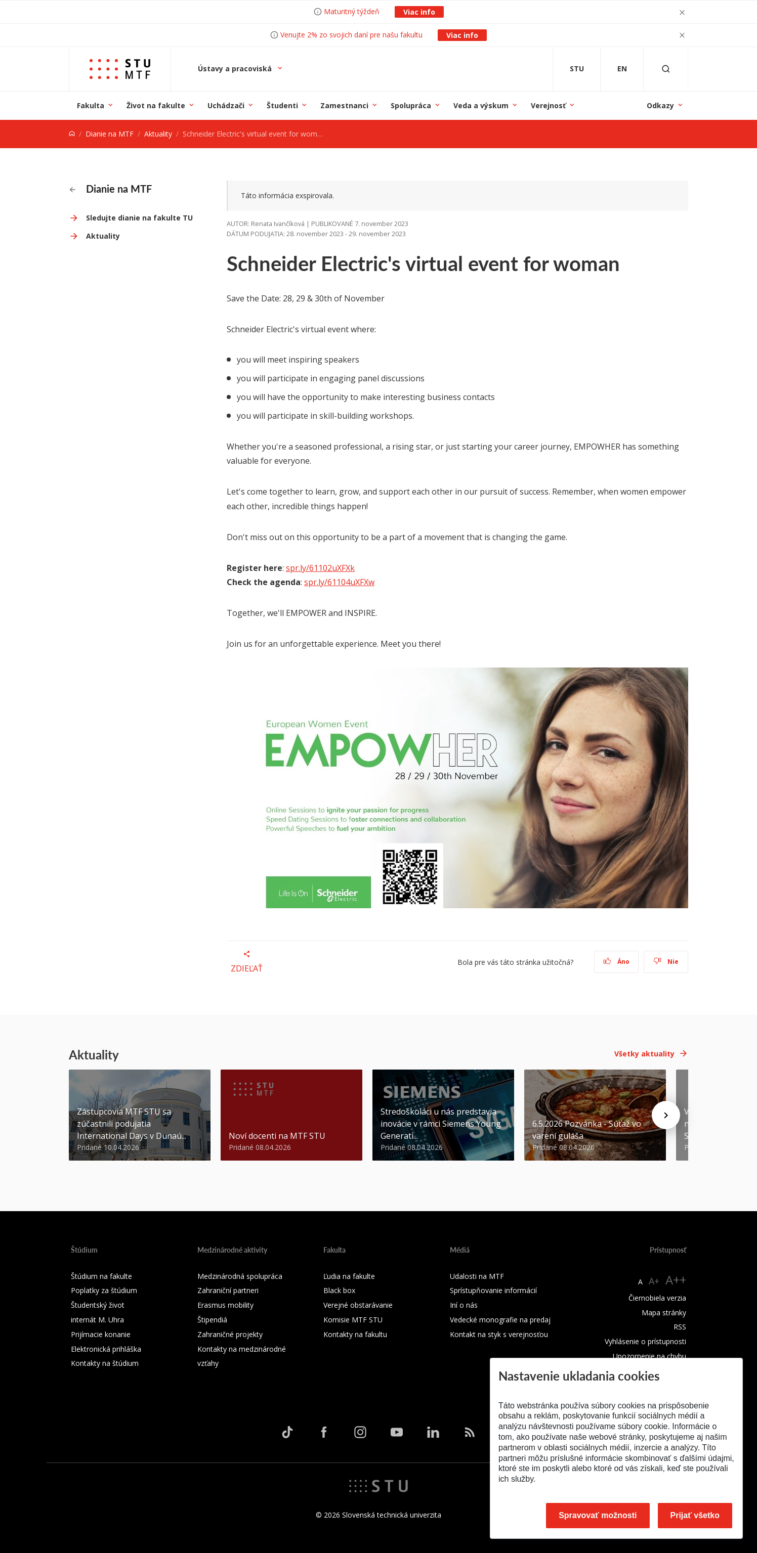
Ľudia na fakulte (349, 1276)
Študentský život (97, 1305)
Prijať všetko (695, 1515)
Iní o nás (464, 1305)
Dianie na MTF (110, 134)
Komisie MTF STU (353, 1319)
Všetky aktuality (644, 1053)
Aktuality (158, 134)
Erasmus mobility (225, 1305)
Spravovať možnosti (598, 1515)
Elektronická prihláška (106, 1349)
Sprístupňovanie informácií (493, 1290)
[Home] (72, 134)
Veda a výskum (481, 105)
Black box (339, 1290)
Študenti (282, 105)
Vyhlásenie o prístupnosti (645, 1341)
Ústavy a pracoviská (236, 68)
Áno (616, 961)
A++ (675, 1279)
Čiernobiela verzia (657, 1298)
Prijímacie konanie (101, 1334)
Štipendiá (212, 1319)
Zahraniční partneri (228, 1290)
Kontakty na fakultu (355, 1334)
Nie (666, 961)
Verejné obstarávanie (358, 1305)
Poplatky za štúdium (104, 1290)
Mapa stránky (664, 1312)
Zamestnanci (344, 105)
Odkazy (660, 105)
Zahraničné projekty (230, 1334)
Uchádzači (225, 105)
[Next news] (666, 1115)
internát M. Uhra (97, 1319)
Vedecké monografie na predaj (500, 1319)
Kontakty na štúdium (105, 1363)
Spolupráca (411, 105)
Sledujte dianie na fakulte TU (139, 218)
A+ (654, 1281)
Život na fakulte (156, 105)
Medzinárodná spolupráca (239, 1276)
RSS (680, 1327)
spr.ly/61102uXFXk (320, 567)
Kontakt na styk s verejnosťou (499, 1334)
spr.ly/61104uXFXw (339, 582)
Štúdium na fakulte (101, 1276)
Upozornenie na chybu (649, 1356)
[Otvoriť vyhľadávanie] (666, 69)
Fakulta (90, 105)
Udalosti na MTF (477, 1276)
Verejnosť (548, 105)
